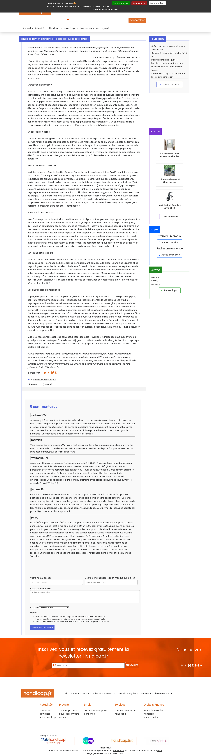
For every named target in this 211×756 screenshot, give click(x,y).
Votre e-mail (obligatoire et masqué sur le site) (110, 577)
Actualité (48, 384)
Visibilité (34, 607)
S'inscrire (132, 665)
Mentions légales (127, 693)
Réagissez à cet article (44, 379)
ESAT (30, 252)
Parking (154, 280)
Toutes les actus (169, 84)
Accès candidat (168, 242)
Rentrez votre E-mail (40, 665)
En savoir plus (169, 290)
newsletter (69, 656)
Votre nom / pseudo (41, 577)
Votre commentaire (40, 588)
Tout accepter (121, 3)
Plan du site (71, 693)
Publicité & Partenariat (104, 693)
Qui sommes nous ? (162, 693)
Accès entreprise (169, 254)
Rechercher (137, 20)
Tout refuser (139, 3)
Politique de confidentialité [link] (105, 9)
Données (144, 693)
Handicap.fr (118, 750)
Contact (84, 693)
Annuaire (155, 284)
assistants (100, 619)
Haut (159, 750)
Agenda (155, 277)
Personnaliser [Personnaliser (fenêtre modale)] (157, 3)
